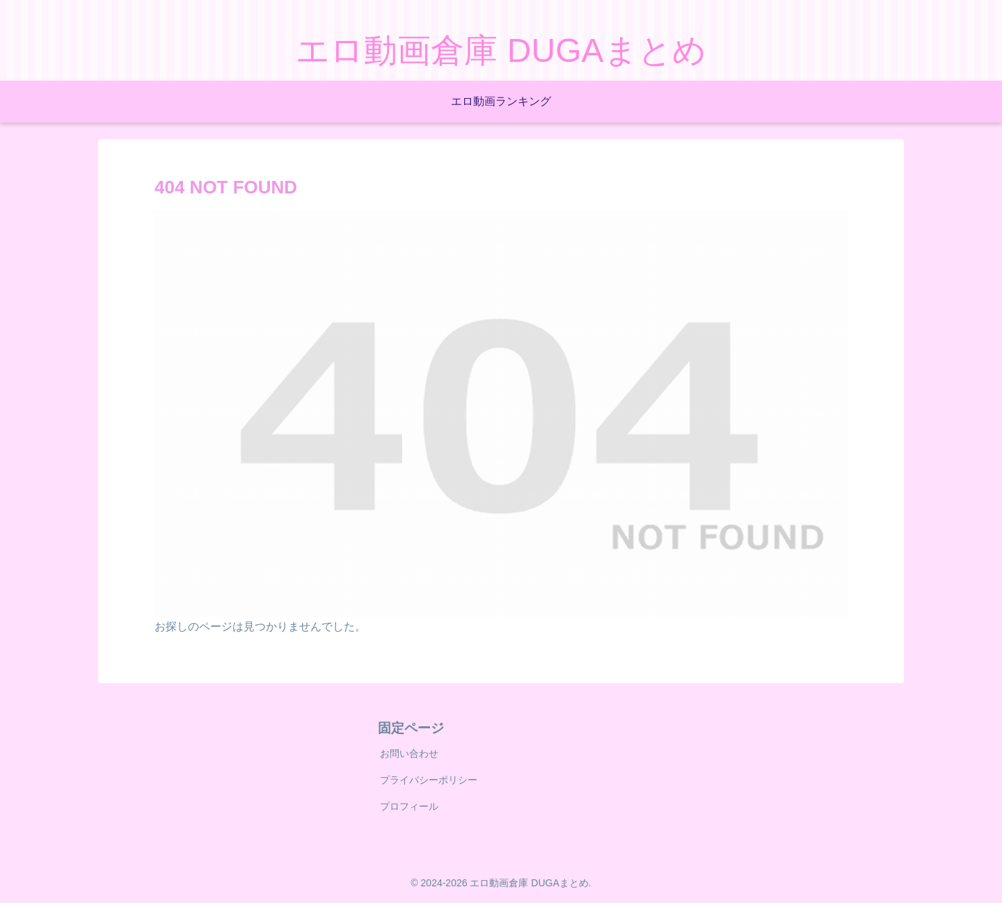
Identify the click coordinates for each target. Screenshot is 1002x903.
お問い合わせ (409, 753)
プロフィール (409, 806)
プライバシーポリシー (428, 779)
